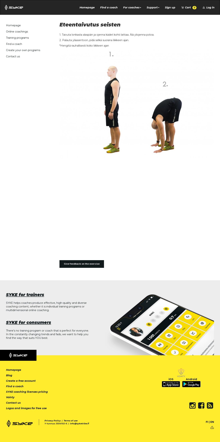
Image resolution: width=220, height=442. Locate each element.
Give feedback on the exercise (82, 264)
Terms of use (71, 420)
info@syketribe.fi (79, 423)
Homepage (87, 7)
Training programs (17, 37)
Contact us (13, 56)
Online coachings (17, 31)
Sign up (170, 7)
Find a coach (109, 7)
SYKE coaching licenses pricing (27, 391)
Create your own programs (23, 50)
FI (207, 422)
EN (212, 422)
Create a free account (21, 380)
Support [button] (153, 7)
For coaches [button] (132, 7)
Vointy (10, 397)
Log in (208, 7)
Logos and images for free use (26, 408)
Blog (9, 375)
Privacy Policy (53, 420)
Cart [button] (189, 7)
